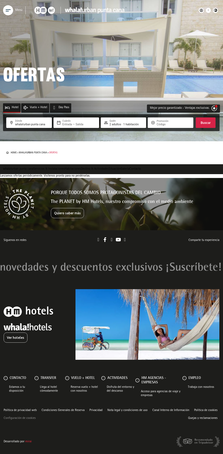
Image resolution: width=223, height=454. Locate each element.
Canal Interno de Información (170, 410)
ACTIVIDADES (117, 378)
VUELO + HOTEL (83, 378)
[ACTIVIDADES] (103, 378)
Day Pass (64, 107)
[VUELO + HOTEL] (67, 378)
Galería (124, 169)
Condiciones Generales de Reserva (63, 410)
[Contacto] (6, 378)
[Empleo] (184, 378)
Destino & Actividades (95, 169)
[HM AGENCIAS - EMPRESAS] (137, 380)
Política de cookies (206, 410)
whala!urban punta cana (33, 153)
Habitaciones (73, 169)
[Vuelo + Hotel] (25, 107)
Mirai (28, 441)
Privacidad (96, 410)
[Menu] (8, 10)
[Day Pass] (54, 107)
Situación (114, 169)
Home (14, 153)
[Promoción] (166, 124)
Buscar (206, 123)
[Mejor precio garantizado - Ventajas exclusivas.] (214, 108)
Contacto (135, 169)
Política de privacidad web (20, 410)
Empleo (194, 378)
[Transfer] (37, 378)
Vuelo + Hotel (38, 107)
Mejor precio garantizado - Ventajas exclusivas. (179, 108)
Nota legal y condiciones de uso (127, 410)
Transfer (48, 378)
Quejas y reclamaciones (203, 418)
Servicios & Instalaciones (49, 169)
